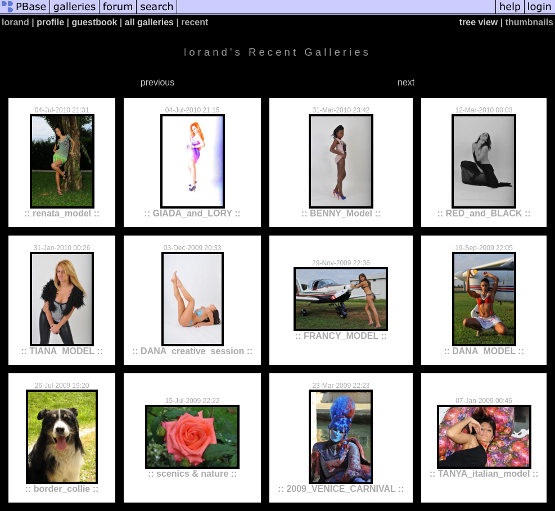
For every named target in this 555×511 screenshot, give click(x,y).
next (406, 82)
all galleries (149, 22)
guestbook (95, 22)
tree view (478, 22)
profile (50, 22)
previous (157, 82)
